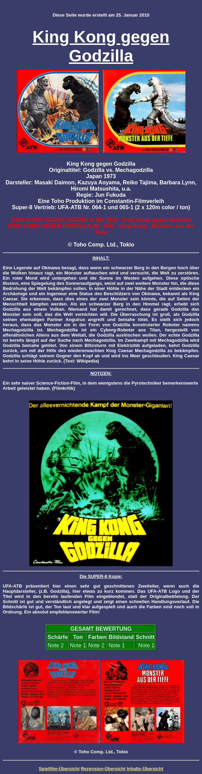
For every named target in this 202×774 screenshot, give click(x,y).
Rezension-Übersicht (103, 768)
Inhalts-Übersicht (145, 768)
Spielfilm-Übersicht (59, 768)
